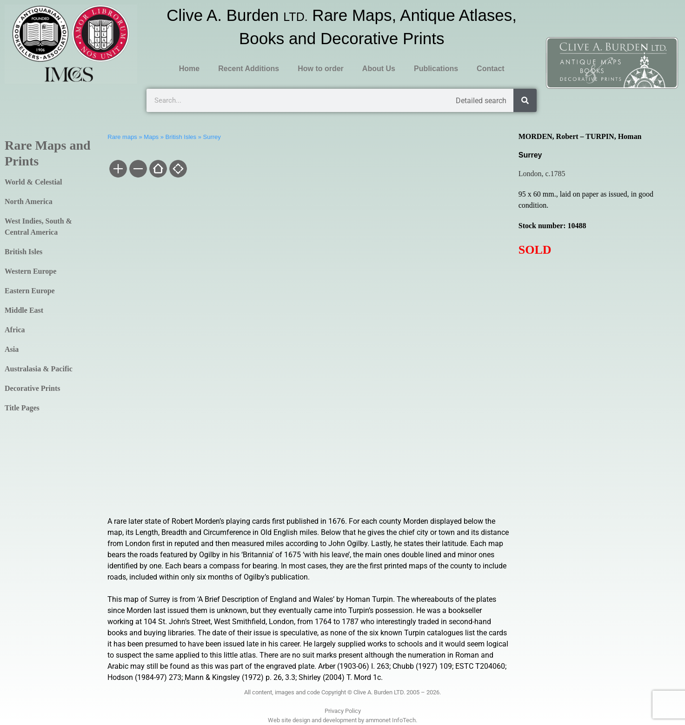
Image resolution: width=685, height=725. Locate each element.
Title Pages (22, 408)
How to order (321, 68)
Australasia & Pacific (39, 369)
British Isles (23, 252)
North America (29, 201)
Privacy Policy (343, 710)
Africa (15, 330)
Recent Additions (248, 68)
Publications (436, 68)
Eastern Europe (30, 291)
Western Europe (30, 271)
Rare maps (122, 136)
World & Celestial (33, 182)
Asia (12, 349)
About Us (378, 68)
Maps (151, 136)
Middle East (24, 310)
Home (189, 68)
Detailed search (481, 100)
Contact (491, 68)
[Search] (525, 100)
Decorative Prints (32, 388)
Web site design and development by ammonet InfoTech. (342, 720)
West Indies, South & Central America (38, 226)
